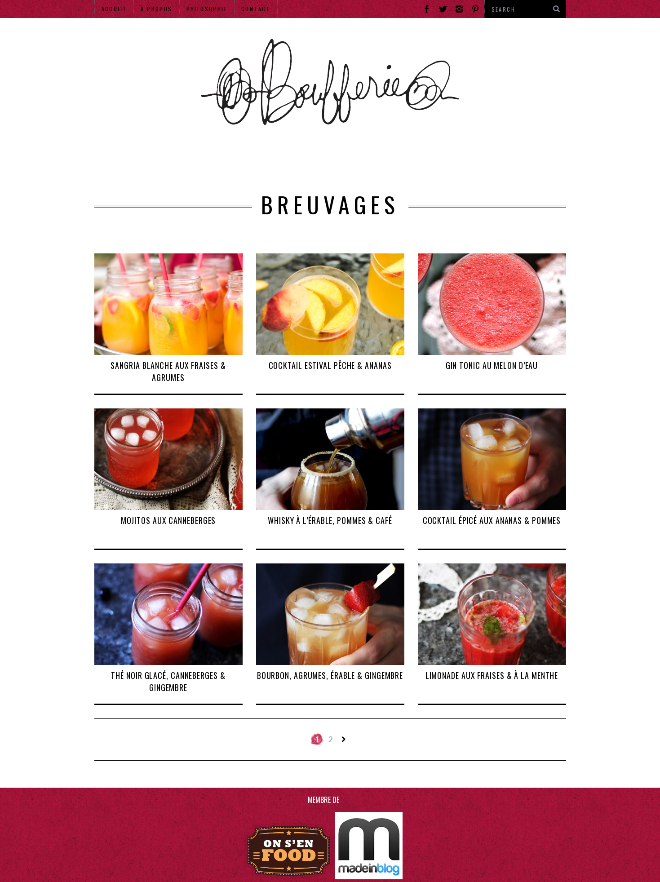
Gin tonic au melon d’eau (492, 365)
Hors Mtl (474, 159)
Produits (339, 159)
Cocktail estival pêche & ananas (330, 365)
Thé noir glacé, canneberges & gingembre (168, 681)
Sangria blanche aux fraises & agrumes (168, 371)
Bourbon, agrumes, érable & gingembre (330, 675)
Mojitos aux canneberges (168, 520)
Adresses (186, 159)
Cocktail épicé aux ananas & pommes (492, 520)
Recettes (406, 159)
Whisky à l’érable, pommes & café (330, 520)
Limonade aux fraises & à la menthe (491, 675)
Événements (263, 159)
